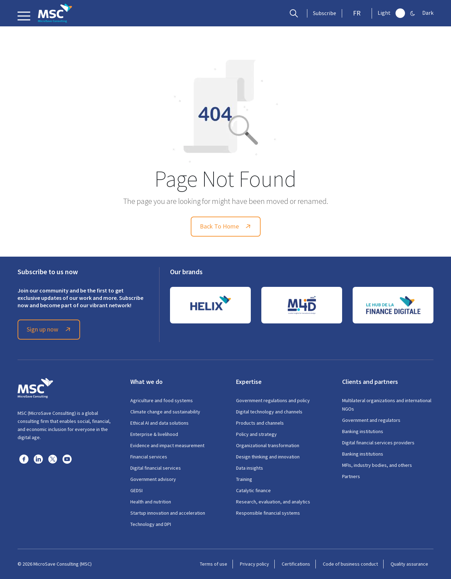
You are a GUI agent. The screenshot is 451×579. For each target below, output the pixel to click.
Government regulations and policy (273, 400)
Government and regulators (371, 420)
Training (244, 479)
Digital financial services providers (378, 442)
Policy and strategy (256, 434)
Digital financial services (155, 468)
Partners (351, 476)
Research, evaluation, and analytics (273, 501)
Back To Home (226, 226)
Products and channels (260, 423)
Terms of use (213, 564)
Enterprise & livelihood (154, 434)
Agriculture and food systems (161, 400)
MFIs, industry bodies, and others (377, 465)
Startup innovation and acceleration (167, 513)
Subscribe (324, 13)
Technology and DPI (150, 524)
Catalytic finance (253, 490)
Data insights (249, 468)
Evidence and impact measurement (167, 445)
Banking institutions (362, 431)
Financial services (148, 456)
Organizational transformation (267, 445)
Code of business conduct (350, 564)
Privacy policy (254, 564)
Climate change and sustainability (165, 411)
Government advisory (153, 479)
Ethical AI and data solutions (159, 423)
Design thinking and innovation (268, 456)
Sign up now (49, 329)
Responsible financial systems (268, 513)
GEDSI (136, 490)
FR (357, 13)
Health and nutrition (150, 501)
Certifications (296, 564)
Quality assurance (409, 564)
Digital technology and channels (269, 411)
